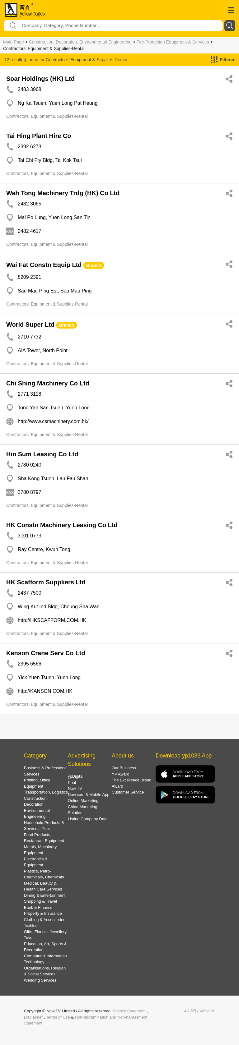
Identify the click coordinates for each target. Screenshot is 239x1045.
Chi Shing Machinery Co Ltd (47, 383)
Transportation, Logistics (46, 792)
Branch (93, 265)
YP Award (120, 774)
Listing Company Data (88, 819)
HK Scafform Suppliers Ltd (45, 582)
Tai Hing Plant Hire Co (38, 135)
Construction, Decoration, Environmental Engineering (80, 41)
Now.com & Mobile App (89, 794)
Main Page (13, 41)
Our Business (124, 768)
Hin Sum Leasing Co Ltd (42, 454)
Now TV (75, 788)
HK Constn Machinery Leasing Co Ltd (62, 525)
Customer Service (128, 792)
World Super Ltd (30, 324)
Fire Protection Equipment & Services (173, 41)
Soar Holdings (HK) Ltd (40, 78)
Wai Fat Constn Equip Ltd (44, 264)
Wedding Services (40, 980)
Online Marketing (83, 800)
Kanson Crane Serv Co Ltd (45, 653)
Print (72, 782)
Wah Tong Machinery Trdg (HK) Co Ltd (63, 193)
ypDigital (75, 776)
